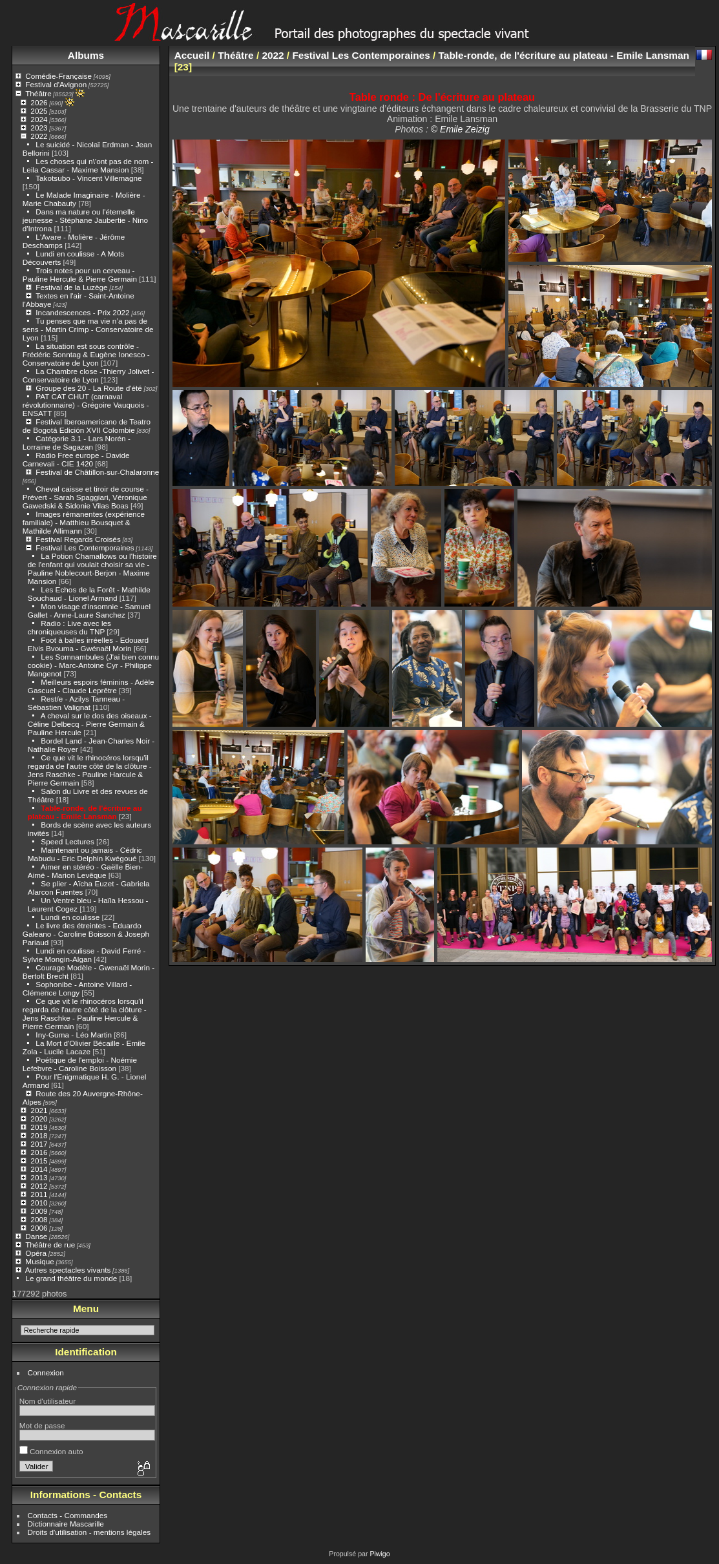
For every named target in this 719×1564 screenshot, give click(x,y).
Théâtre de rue (50, 1244)
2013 (38, 1177)
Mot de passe (42, 1425)
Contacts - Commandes (68, 1515)
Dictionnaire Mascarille (66, 1523)
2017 (38, 1144)
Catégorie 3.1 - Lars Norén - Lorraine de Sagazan (76, 442)
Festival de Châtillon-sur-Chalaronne (97, 472)
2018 (38, 1135)
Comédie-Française (58, 76)
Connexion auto (51, 1451)
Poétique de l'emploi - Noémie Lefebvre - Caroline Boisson (80, 1064)
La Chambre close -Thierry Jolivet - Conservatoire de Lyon (88, 375)
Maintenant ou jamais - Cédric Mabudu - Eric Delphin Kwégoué (85, 854)
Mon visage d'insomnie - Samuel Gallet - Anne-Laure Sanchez (89, 610)
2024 (38, 119)
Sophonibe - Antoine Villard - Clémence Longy (77, 988)
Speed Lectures (67, 841)
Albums (86, 55)
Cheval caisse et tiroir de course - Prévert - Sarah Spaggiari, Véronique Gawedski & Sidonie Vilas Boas (86, 497)
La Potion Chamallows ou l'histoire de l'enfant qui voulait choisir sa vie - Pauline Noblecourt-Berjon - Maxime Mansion (92, 568)
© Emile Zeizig (460, 129)
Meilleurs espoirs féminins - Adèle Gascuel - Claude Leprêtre (91, 686)
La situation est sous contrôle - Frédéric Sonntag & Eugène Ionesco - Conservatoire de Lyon (86, 354)
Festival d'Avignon (56, 84)
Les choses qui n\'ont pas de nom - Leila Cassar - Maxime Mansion (88, 165)
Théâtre (38, 93)
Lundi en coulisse (70, 917)
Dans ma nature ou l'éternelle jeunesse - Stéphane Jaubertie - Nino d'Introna (85, 220)
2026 (38, 102)
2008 (38, 1219)
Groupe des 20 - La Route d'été (88, 388)
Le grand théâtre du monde (71, 1278)
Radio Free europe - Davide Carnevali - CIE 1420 (76, 459)
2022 (38, 136)
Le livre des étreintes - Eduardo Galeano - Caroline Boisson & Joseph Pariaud (86, 933)
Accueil (192, 55)
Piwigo (380, 1554)
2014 (38, 1169)
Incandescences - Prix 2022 (82, 312)
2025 (38, 111)
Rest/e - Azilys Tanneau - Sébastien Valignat (76, 702)
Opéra (36, 1253)
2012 (38, 1186)
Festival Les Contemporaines (85, 547)
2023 (38, 127)
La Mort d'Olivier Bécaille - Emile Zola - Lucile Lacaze (84, 1047)
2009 (38, 1211)
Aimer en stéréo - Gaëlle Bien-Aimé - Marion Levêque (85, 870)
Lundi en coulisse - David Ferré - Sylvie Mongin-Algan (84, 954)
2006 (38, 1228)
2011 (38, 1194)
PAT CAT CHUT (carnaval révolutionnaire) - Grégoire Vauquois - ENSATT (86, 404)
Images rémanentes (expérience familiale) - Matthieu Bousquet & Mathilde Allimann (84, 522)
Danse (36, 1236)
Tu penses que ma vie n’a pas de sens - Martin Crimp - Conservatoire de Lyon (88, 329)
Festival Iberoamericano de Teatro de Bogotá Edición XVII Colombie (87, 425)
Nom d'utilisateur (47, 1401)
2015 (38, 1160)
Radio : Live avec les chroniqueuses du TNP (69, 627)
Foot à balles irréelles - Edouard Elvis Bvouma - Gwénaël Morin (88, 644)
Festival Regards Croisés (78, 539)
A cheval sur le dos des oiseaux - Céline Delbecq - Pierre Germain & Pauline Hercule (90, 723)
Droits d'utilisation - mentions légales (89, 1532)
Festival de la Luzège (71, 287)
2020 (38, 1118)
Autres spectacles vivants (68, 1270)
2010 (38, 1202)
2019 (38, 1127)
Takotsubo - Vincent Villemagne (88, 178)
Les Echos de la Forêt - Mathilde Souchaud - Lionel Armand (89, 593)
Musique (39, 1261)
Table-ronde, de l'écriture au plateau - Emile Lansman (85, 812)
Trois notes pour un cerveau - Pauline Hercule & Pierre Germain (80, 274)
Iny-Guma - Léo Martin (74, 1034)
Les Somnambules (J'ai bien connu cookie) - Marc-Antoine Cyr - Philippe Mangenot (93, 665)
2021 (38, 1110)
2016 (38, 1152)
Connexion (46, 1372)
